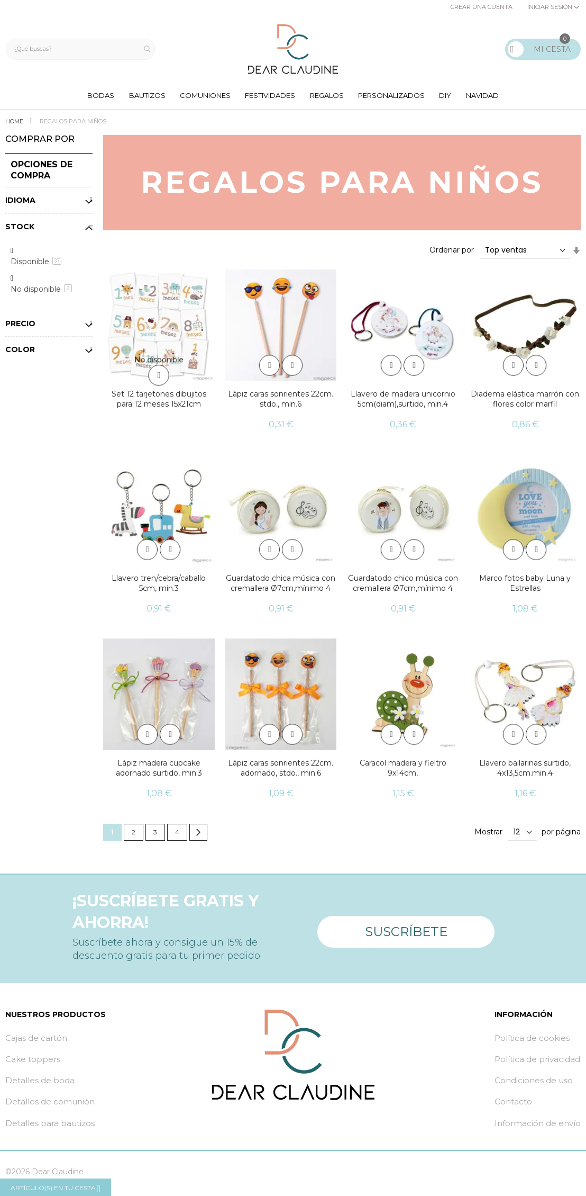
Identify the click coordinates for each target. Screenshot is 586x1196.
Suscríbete (406, 930)
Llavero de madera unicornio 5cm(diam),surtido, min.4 (403, 402)
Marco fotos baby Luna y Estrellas (525, 586)
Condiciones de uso (534, 1083)
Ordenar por (451, 253)
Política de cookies (532, 1041)
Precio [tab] (20, 326)
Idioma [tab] (20, 203)
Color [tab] (20, 352)
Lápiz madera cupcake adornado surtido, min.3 (159, 770)
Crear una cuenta (481, 7)
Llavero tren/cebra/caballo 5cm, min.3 (159, 586)
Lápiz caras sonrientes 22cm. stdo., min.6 (280, 402)
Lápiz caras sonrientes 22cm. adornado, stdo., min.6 (280, 770)
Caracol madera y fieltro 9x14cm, (403, 770)
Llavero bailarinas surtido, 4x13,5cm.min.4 (525, 770)
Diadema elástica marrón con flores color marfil (525, 402)
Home (15, 124)
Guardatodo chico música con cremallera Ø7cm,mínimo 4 (403, 586)
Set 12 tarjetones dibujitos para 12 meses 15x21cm (159, 402)
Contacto (513, 1105)
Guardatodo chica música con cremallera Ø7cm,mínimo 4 (280, 586)
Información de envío (538, 1126)
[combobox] (83, 49)
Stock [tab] (19, 229)
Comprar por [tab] (40, 142)
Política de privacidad (537, 1062)
